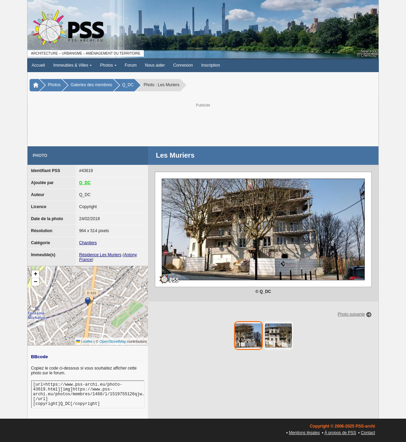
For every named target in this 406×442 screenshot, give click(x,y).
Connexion (183, 65)
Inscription (210, 65)
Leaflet (84, 341)
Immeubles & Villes (72, 65)
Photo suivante (351, 314)
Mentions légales (304, 432)
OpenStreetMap (112, 341)
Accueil (38, 65)
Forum (131, 65)
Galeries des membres (91, 84)
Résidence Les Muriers (100, 254)
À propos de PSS (340, 432)
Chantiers (88, 242)
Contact (368, 432)
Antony (130, 254)
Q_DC (127, 84)
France (85, 259)
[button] (87, 301)
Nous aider (155, 65)
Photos (108, 65)
